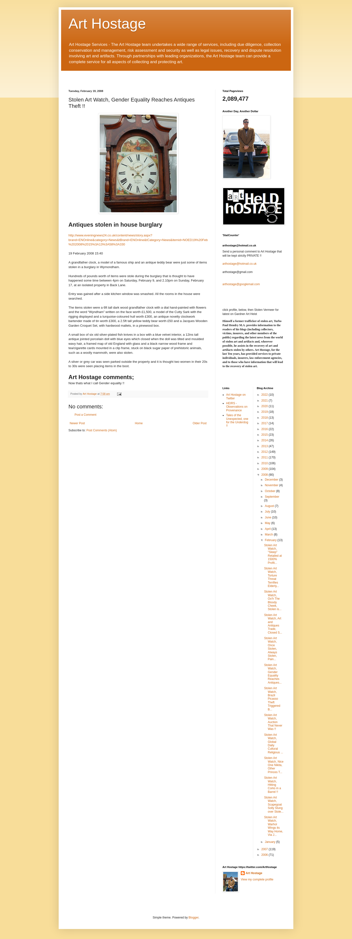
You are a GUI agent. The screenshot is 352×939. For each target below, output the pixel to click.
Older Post (200, 423)
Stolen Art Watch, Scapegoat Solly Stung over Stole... (273, 804)
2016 (265, 429)
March (269, 534)
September (272, 496)
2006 (265, 855)
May (268, 523)
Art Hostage (107, 23)
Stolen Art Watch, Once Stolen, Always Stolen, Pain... (270, 648)
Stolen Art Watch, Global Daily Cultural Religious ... (273, 743)
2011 (265, 457)
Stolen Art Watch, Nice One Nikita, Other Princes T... (273, 765)
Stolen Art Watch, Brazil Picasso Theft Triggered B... (272, 699)
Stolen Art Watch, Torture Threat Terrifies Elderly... (271, 577)
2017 (265, 423)
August (270, 506)
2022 (265, 394)
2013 (265, 446)
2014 (265, 440)
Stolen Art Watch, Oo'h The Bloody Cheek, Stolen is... (272, 600)
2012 (265, 452)
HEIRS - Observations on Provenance (236, 407)
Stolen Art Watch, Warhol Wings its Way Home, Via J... (273, 826)
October (270, 491)
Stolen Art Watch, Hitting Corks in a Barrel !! (272, 785)
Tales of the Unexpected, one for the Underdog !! (237, 420)
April (268, 529)
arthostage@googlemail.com (241, 284)
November (272, 485)
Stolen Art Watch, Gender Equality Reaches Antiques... (273, 673)
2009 (265, 469)
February (271, 540)
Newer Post (77, 423)
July (268, 511)
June (268, 517)
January (270, 842)
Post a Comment (85, 414)
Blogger (193, 917)
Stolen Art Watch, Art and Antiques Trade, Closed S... (273, 623)
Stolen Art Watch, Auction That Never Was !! (273, 722)
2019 (265, 412)
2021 (265, 400)
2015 (265, 434)
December (272, 479)
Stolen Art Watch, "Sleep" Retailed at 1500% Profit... (273, 554)
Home (139, 423)
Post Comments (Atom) (101, 430)
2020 (265, 406)
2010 (265, 463)
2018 (265, 417)
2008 (265, 474)
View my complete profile (257, 879)
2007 (265, 849)
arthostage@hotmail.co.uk (239, 263)
